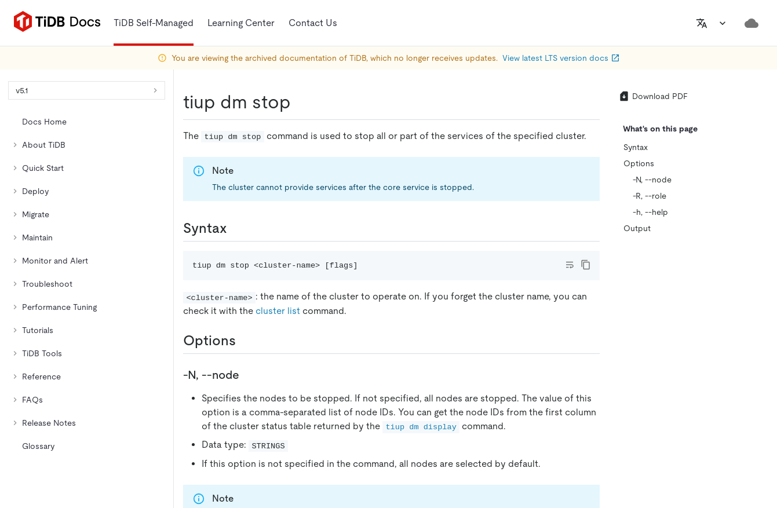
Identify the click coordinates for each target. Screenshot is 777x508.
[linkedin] (630, 334)
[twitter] (606, 334)
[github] (582, 334)
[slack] (679, 334)
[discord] (703, 334)
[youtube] (728, 334)
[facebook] (655, 334)
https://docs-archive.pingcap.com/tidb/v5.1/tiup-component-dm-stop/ (204, 188)
